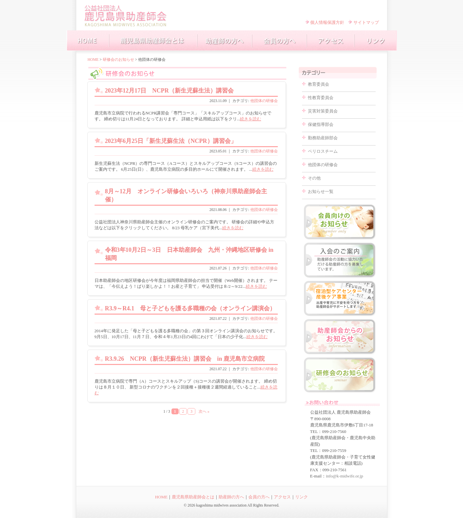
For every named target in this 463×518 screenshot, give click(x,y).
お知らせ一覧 (320, 191)
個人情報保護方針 (327, 22)
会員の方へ (259, 496)
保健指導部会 (320, 124)
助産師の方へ (231, 496)
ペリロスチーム (323, 151)
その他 (314, 178)
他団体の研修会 (264, 101)
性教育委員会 (320, 97)
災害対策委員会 (323, 111)
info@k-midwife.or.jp (344, 476)
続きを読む (250, 118)
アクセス (282, 496)
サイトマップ (366, 22)
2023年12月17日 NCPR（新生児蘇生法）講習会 (169, 90)
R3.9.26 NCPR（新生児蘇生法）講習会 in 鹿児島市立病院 (185, 358)
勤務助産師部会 (323, 137)
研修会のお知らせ (118, 59)
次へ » (204, 411)
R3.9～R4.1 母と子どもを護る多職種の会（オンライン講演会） (190, 308)
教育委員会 (318, 84)
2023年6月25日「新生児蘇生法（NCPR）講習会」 (171, 141)
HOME (93, 59)
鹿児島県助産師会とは (193, 496)
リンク (301, 496)
